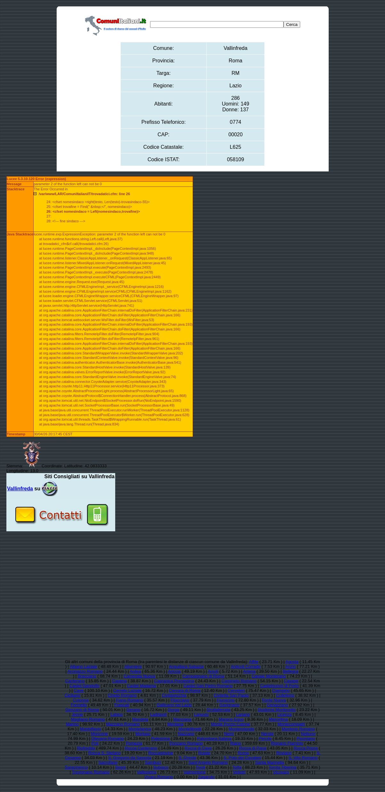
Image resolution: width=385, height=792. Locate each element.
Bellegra (290, 671)
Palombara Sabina (214, 738)
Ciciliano (72, 695)
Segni (120, 767)
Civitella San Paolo (231, 695)
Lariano (243, 714)
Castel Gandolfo (84, 685)
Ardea (135, 671)
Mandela (140, 719)
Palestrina (160, 738)
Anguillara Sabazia (186, 666)
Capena (119, 680)
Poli (95, 743)
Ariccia (174, 671)
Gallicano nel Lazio (174, 704)
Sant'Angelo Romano (208, 762)
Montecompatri (291, 724)
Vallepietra (146, 772)
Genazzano (277, 704)
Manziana (182, 719)
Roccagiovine (160, 752)
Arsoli (213, 671)
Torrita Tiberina (282, 767)
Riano (235, 743)
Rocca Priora (305, 748)
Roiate (204, 752)
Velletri (239, 772)
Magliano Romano (88, 719)
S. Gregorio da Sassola (129, 757)
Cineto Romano (122, 695)
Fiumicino (226, 700)
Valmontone (194, 772)
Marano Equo (231, 719)
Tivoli (200, 767)
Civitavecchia (174, 695)
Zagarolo (206, 776)
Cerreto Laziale (127, 690)
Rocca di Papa (252, 748)
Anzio (290, 666)
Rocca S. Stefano (104, 752)
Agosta (291, 661)
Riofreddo (86, 748)
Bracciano (87, 676)
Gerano (133, 709)
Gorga (173, 709)
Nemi (229, 733)
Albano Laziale (83, 666)
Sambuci (153, 762)
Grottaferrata (218, 709)
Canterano (75, 680)
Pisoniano (306, 738)
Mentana (175, 724)
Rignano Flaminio (287, 743)
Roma (243, 752)
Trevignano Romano (90, 772)
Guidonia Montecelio (277, 709)
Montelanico (140, 728)
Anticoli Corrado (246, 666)
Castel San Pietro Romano (208, 685)
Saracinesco (76, 767)
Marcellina (278, 719)
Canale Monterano (269, 676)
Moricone (99, 733)
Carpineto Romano (238, 680)
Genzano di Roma (82, 709)
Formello (79, 704)
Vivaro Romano (158, 776)
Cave (79, 690)
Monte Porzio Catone (230, 724)
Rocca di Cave (198, 748)
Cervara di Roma (184, 690)
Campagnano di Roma (203, 676)
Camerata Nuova (139, 676)
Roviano (284, 752)
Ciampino (281, 690)
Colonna (80, 700)
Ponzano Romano (186, 743)
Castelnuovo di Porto (279, 685)
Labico (116, 714)
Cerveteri (236, 690)
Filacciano (180, 700)
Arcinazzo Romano (85, 671)
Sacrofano (108, 762)
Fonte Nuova (274, 700)
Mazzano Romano (123, 724)
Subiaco (160, 767)
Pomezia (134, 743)
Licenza (284, 714)
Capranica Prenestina (174, 680)
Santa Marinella (269, 762)
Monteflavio (90, 728)
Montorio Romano (298, 728)
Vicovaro (281, 772)
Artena (249, 671)
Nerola (267, 733)
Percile (265, 738)
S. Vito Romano (302, 757)
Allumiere (132, 666)
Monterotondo (241, 728)
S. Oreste (187, 757)
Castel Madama (141, 685)
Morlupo (142, 733)
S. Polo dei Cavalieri (242, 757)
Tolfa (237, 767)
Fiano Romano (129, 700)
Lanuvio (201, 714)
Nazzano (186, 733)
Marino (72, 724)
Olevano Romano (107, 738)
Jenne (77, 714)
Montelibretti (190, 728)
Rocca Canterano (141, 748)
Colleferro (285, 695)
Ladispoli (158, 714)
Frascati (121, 704)
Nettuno (308, 733)
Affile (253, 661)
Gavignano (229, 704)
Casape (291, 680)
